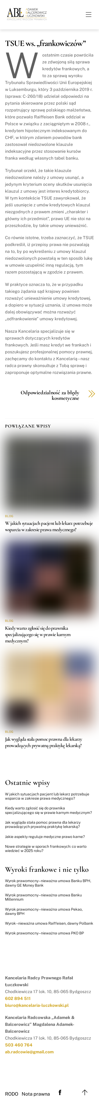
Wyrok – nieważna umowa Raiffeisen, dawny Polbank (49, 923)
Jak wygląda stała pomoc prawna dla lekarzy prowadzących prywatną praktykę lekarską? (43, 742)
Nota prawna (36, 1094)
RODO (11, 1094)
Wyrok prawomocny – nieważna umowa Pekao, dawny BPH (44, 911)
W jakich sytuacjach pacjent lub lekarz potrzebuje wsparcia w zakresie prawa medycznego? (49, 526)
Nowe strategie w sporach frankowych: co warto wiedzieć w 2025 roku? (46, 848)
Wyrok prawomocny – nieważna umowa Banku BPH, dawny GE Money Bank (48, 883)
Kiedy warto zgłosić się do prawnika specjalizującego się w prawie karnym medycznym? (37, 634)
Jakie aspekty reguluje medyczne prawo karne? (45, 837)
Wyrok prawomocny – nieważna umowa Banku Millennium (43, 897)
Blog (9, 516)
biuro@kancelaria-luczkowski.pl (37, 1005)
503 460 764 (18, 1045)
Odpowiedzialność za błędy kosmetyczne (50, 395)
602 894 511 (18, 998)
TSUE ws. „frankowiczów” (45, 43)
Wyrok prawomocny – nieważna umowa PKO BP (44, 933)
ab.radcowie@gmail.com (29, 1051)
